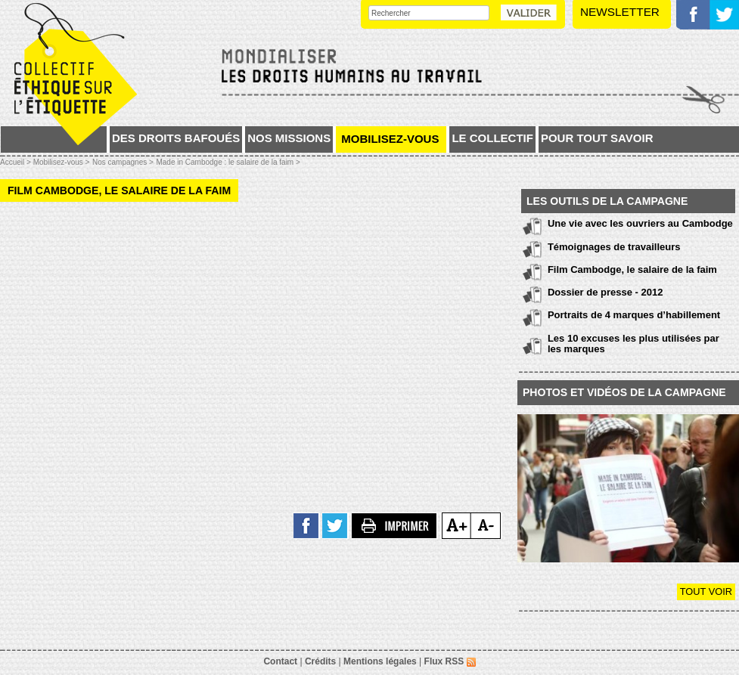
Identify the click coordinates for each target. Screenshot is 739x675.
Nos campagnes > (123, 162)
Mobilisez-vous (390, 138)
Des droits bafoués (176, 138)
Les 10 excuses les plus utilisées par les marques (633, 344)
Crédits (320, 661)
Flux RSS (450, 661)
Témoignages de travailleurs (614, 246)
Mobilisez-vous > (61, 162)
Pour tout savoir (597, 138)
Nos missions (289, 138)
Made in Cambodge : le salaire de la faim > (228, 162)
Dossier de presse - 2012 (605, 292)
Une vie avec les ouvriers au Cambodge (640, 223)
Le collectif (492, 138)
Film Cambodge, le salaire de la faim (632, 269)
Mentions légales (380, 661)
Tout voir (706, 591)
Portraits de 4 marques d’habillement (634, 314)
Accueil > (16, 162)
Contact (280, 661)
